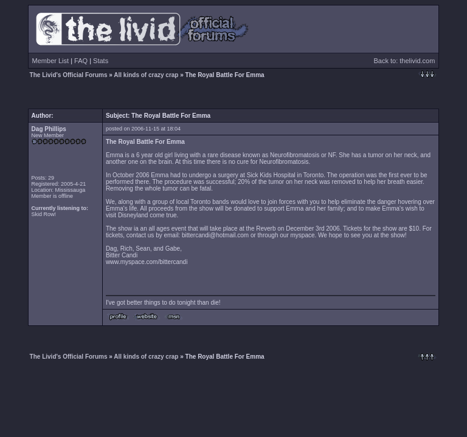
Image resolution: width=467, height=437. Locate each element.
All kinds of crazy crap (146, 75)
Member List (50, 60)
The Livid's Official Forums (69, 75)
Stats (100, 60)
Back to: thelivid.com (404, 60)
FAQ (81, 60)
